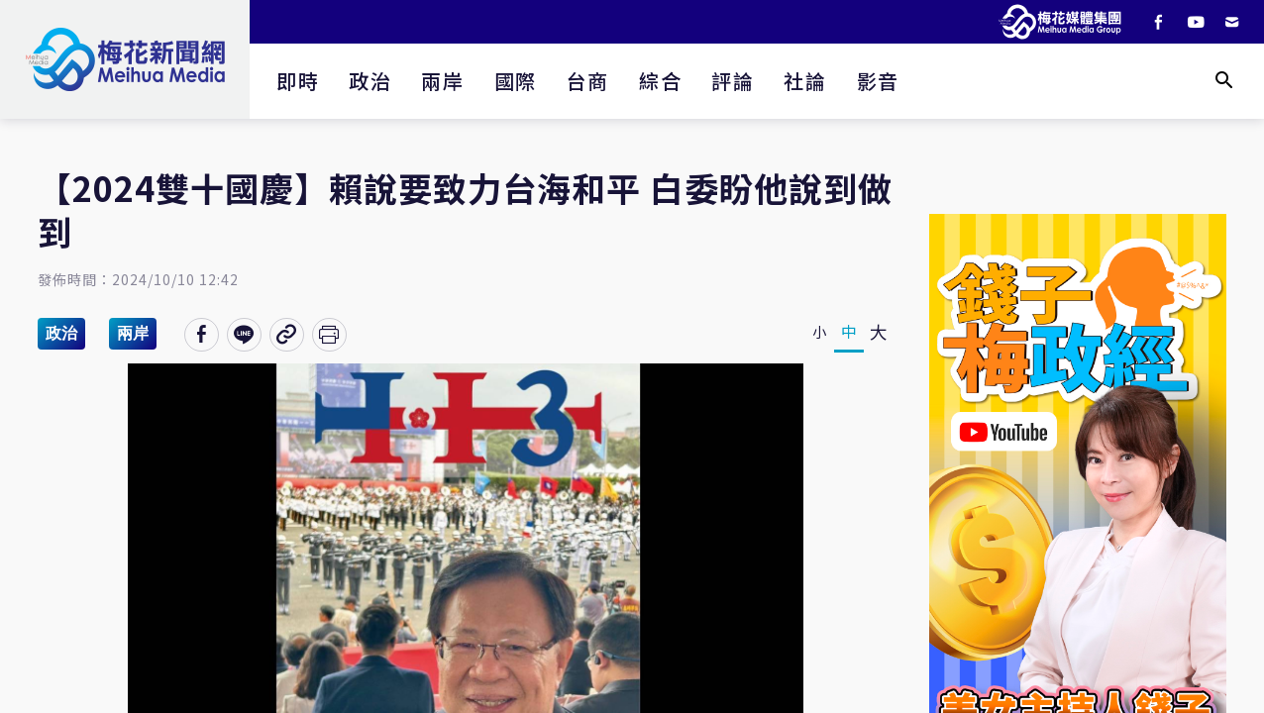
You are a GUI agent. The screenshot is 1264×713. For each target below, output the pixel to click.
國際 (515, 80)
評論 (732, 80)
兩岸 (442, 80)
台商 (588, 80)
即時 (297, 80)
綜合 (660, 80)
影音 (878, 80)
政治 (370, 80)
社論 (805, 80)
